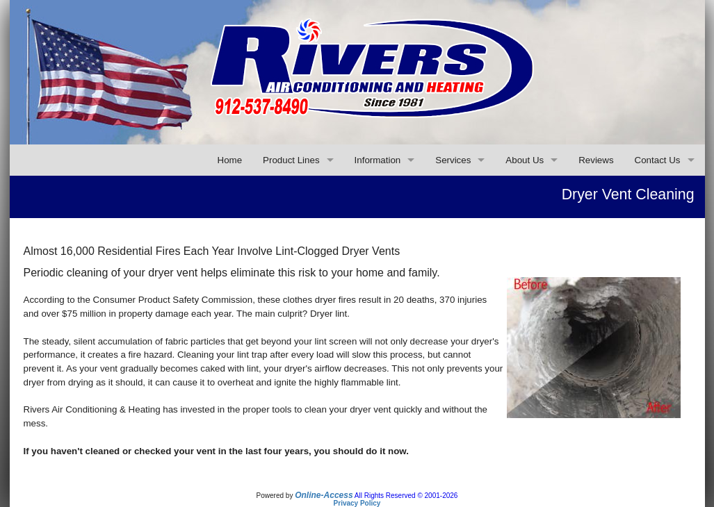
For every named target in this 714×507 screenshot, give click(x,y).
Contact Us (658, 160)
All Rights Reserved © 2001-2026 (406, 495)
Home (230, 160)
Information (378, 160)
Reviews (595, 160)
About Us (524, 160)
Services (453, 160)
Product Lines (291, 160)
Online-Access (323, 495)
